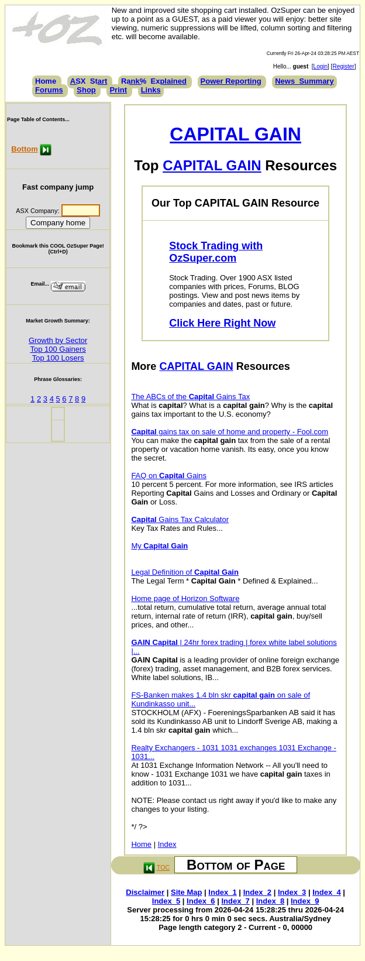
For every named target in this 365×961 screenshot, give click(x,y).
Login (321, 66)
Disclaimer (145, 892)
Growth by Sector (58, 340)
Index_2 (257, 892)
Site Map (186, 892)
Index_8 (270, 901)
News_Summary (304, 81)
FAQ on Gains (168, 475)
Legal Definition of (185, 572)
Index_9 (305, 901)
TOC (163, 867)
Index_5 (166, 901)
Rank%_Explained (154, 81)
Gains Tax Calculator (180, 519)
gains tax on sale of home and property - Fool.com (229, 431)
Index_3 (292, 892)
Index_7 (235, 901)
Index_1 (222, 892)
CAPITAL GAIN (235, 134)
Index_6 (201, 901)
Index (167, 844)
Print (118, 89)
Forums (49, 89)
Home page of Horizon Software (185, 598)
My (159, 545)
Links (151, 89)
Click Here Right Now (222, 323)
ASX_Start (89, 81)
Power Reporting (231, 81)
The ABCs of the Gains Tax (190, 396)
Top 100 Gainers (57, 349)
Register (343, 66)
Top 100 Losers (58, 357)
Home (45, 81)
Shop (86, 89)
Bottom (24, 149)
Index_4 (326, 892)
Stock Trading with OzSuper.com (216, 252)
